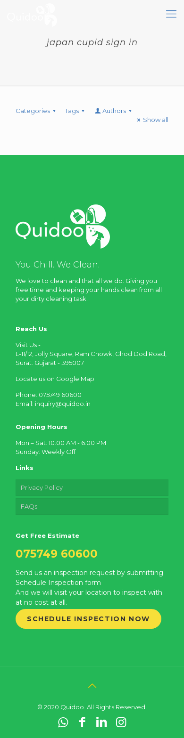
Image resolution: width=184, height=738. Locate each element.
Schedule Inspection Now (88, 619)
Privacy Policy (42, 487)
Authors (113, 110)
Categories (37, 110)
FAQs (29, 506)
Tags (76, 110)
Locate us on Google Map (55, 378)
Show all (151, 119)
